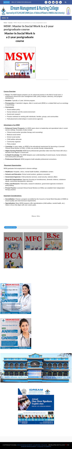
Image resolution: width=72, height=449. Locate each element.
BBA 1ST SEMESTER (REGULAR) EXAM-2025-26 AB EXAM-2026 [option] (21, 3)
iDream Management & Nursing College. (32, 445)
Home (5, 22)
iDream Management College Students (36, 446)
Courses (10, 22)
